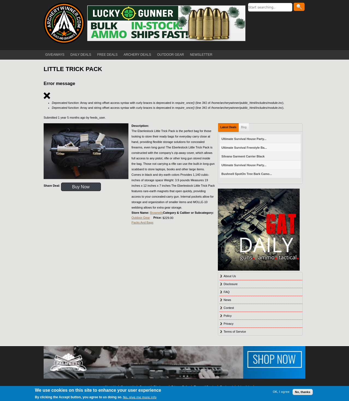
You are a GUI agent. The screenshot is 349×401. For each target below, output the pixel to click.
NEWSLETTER (201, 55)
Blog (243, 127)
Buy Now (81, 187)
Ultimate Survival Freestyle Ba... (244, 147)
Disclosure (230, 284)
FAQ (227, 292)
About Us (230, 276)
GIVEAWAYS (54, 55)
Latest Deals (228, 127)
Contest (229, 307)
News (227, 300)
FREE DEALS (107, 55)
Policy (227, 315)
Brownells (156, 212)
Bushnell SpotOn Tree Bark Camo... (246, 173)
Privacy (228, 323)
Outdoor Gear (140, 217)
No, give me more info (139, 397)
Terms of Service (235, 331)
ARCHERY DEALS (137, 55)
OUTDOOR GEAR (170, 55)
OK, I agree (281, 392)
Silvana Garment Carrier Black (242, 156)
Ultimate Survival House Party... (243, 139)
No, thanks (302, 392)
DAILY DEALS (80, 55)
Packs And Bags (142, 222)
